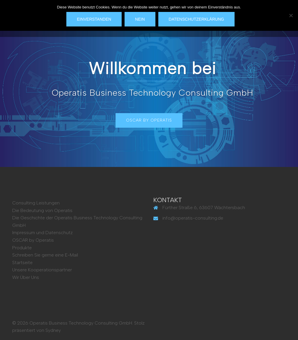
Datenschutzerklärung (196, 19)
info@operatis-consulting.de (192, 218)
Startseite (22, 262)
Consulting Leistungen (36, 203)
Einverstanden (94, 19)
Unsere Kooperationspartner (42, 270)
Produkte (22, 247)
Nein (140, 19)
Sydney (53, 330)
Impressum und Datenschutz (42, 232)
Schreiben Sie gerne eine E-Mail (45, 255)
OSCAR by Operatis (149, 120)
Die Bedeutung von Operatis (42, 210)
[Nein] (291, 15)
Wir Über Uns (25, 277)
